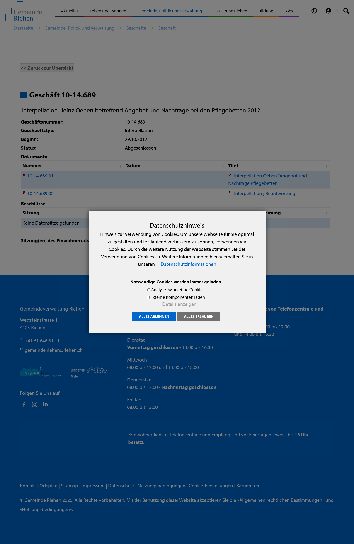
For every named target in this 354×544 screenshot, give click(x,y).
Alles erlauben (199, 316)
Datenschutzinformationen (188, 264)
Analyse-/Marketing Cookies (177, 289)
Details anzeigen (179, 304)
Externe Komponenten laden (177, 297)
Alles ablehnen (154, 316)
